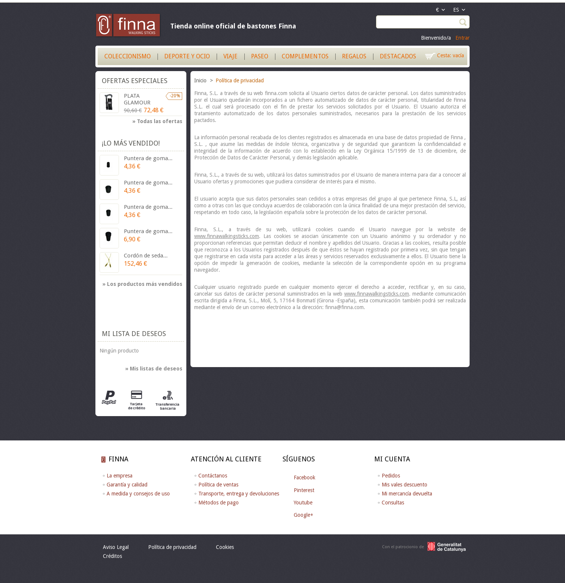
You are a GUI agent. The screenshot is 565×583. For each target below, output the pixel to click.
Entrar (462, 38)
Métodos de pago (218, 503)
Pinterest (304, 490)
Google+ (303, 515)
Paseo (259, 56)
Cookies (225, 547)
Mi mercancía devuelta (407, 494)
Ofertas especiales (134, 81)
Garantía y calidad (127, 485)
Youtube (303, 503)
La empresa (119, 476)
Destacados (398, 56)
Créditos (112, 556)
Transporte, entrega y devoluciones (238, 494)
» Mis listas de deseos (153, 369)
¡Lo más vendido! (131, 143)
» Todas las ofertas (157, 121)
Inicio (201, 80)
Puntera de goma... (148, 158)
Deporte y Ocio (187, 56)
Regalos (354, 56)
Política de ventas (218, 485)
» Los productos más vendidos (142, 284)
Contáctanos (212, 476)
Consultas (393, 503)
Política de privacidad (172, 547)
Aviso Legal (116, 547)
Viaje (230, 56)
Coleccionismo (127, 56)
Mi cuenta (392, 459)
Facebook (304, 477)
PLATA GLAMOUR (137, 99)
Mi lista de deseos (134, 334)
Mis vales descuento (404, 485)
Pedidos (391, 476)
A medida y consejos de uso (138, 494)
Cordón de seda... (146, 255)
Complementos (305, 56)
